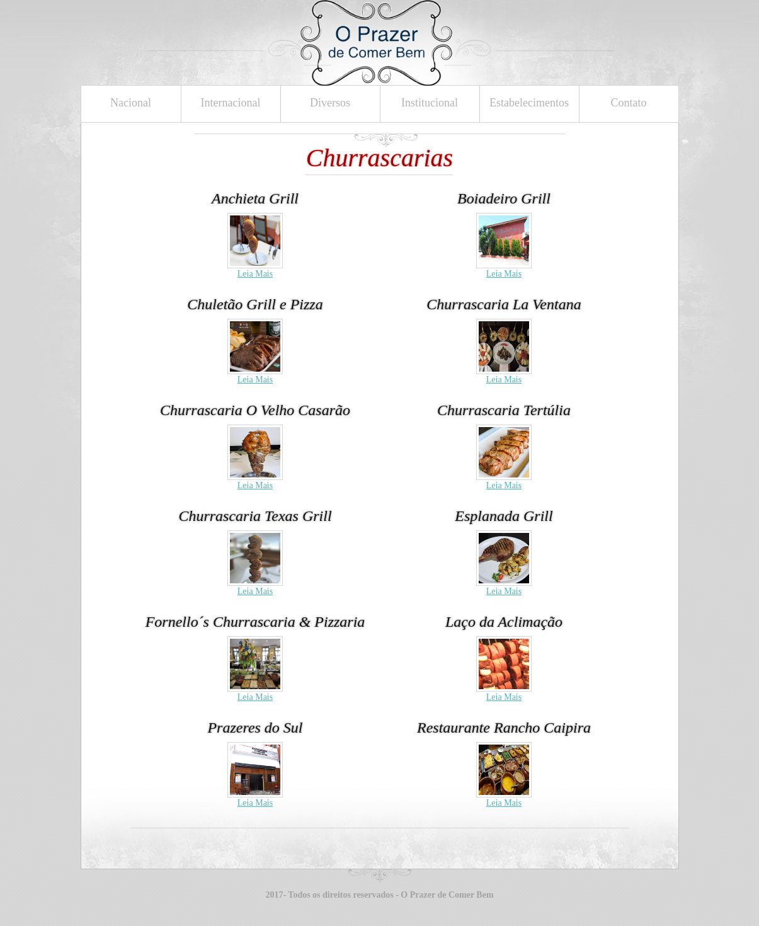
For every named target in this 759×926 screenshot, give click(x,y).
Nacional (130, 102)
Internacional (231, 102)
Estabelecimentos (529, 102)
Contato (629, 102)
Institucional (429, 102)
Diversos (330, 102)
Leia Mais (255, 273)
